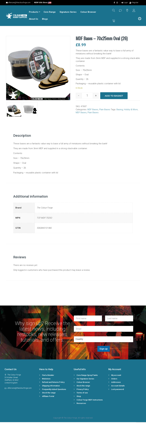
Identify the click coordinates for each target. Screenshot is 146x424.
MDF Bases (92, 111)
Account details (118, 388)
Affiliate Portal (48, 398)
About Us (33, 20)
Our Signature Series (85, 381)
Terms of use (82, 395)
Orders (114, 381)
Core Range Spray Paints (87, 377)
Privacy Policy (83, 391)
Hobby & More (131, 111)
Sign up (104, 350)
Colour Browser (88, 13)
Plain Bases (104, 111)
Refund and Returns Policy (53, 384)
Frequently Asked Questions (54, 391)
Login (124, 3)
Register (133, 3)
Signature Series (67, 13)
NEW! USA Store (42, 3)
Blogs (44, 20)
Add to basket (114, 97)
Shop (79, 398)
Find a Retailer (48, 377)
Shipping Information (51, 388)
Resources (81, 405)
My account (116, 377)
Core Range (49, 13)
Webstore (46, 381)
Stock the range (49, 395)
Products (33, 13)
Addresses (116, 384)
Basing (119, 111)
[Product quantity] (87, 98)
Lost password (117, 391)
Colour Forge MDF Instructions (90, 402)
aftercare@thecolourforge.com (18, 3)
